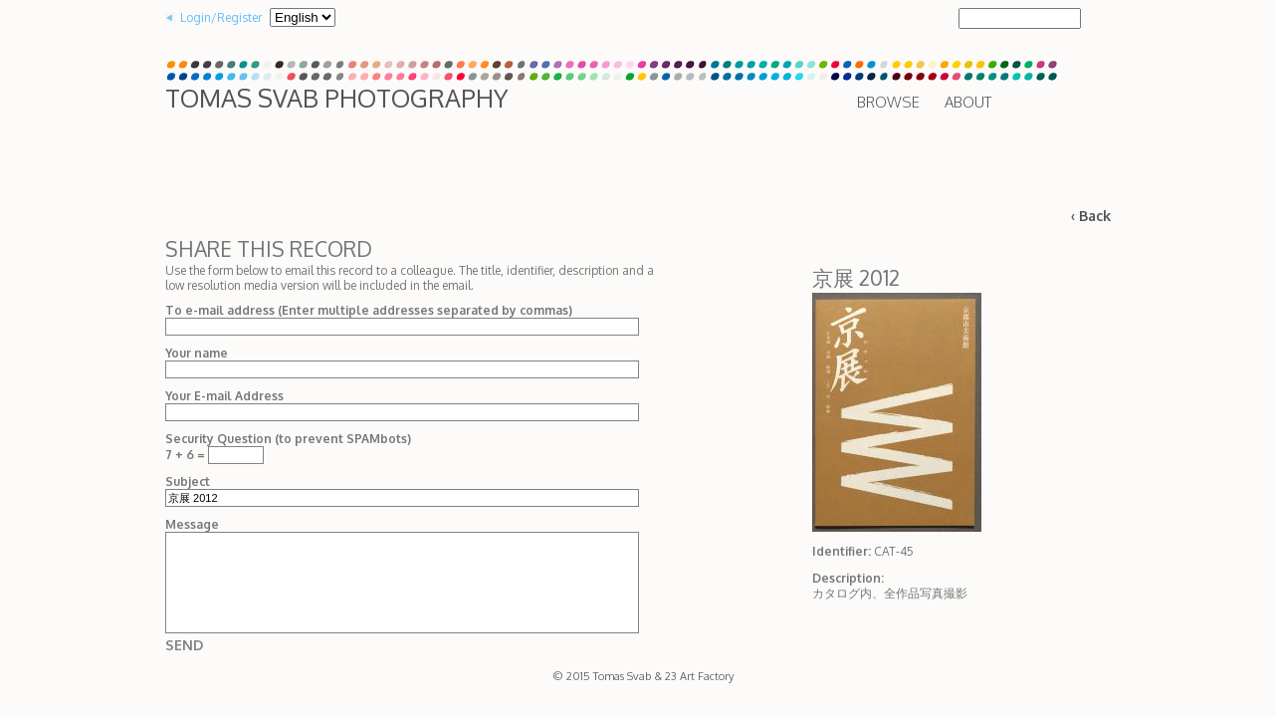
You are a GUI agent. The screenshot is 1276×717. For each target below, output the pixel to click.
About (968, 102)
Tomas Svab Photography (336, 98)
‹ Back (1091, 215)
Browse (888, 102)
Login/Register (221, 17)
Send (184, 644)
